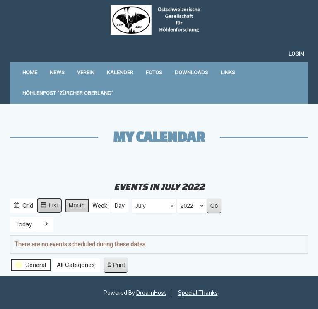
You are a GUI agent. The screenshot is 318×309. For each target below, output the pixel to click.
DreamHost (151, 293)
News (57, 72)
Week (99, 205)
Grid (23, 206)
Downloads (191, 72)
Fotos (154, 72)
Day (120, 205)
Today (23, 224)
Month (77, 205)
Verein (85, 72)
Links (228, 72)
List (49, 206)
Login (296, 54)
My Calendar (159, 136)
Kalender (120, 72)
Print (115, 266)
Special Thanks (198, 293)
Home (29, 72)
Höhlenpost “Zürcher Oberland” (67, 93)
